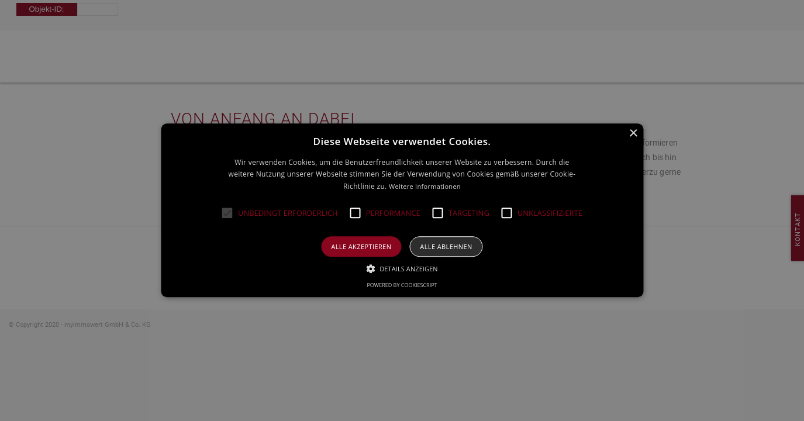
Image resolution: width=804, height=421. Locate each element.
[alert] (402, 210)
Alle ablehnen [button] (446, 247)
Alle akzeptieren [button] (361, 247)
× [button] (633, 133)
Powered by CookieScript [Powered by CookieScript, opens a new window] (402, 285)
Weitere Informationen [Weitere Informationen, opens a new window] (425, 186)
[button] (227, 213)
